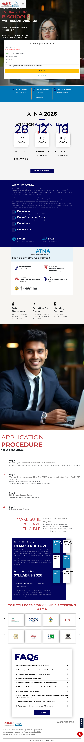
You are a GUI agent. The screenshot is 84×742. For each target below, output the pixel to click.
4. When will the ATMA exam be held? (29, 678)
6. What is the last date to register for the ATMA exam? (36, 687)
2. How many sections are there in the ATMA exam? (34, 670)
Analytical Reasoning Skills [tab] (24, 583)
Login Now (42, 75)
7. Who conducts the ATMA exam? (28, 691)
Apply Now (42, 712)
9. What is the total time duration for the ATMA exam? (35, 702)
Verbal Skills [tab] (40, 583)
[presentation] (4, 618)
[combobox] (8, 53)
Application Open (42, 170)
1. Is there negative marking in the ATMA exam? (33, 665)
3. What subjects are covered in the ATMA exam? (34, 674)
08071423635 (65, 722)
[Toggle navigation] (23, 4)
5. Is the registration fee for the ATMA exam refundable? (36, 682)
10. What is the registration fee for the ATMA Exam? (34, 706)
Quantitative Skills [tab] (21, 586)
